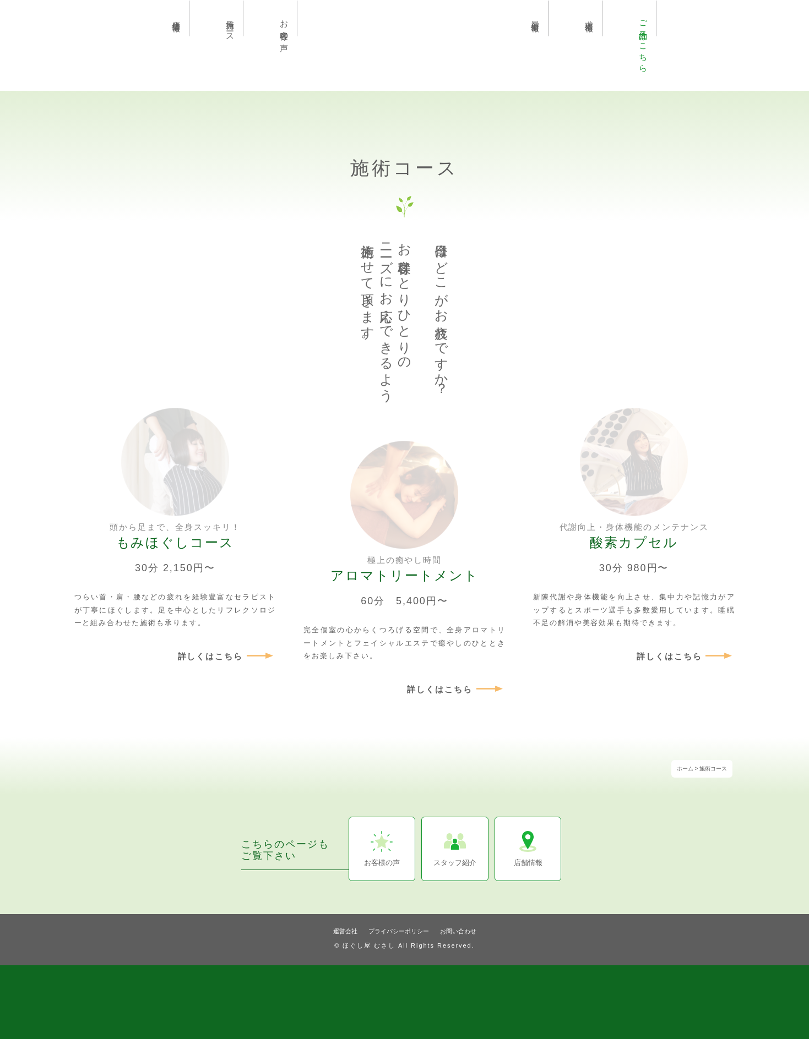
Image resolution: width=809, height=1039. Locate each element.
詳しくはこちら (210, 656)
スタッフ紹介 (454, 862)
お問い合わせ (458, 931)
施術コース (230, 26)
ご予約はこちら (643, 41)
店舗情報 (176, 16)
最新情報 (535, 16)
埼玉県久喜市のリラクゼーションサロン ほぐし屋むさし (404, 40)
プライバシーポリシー (398, 931)
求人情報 (589, 16)
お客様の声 (284, 26)
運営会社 (345, 931)
